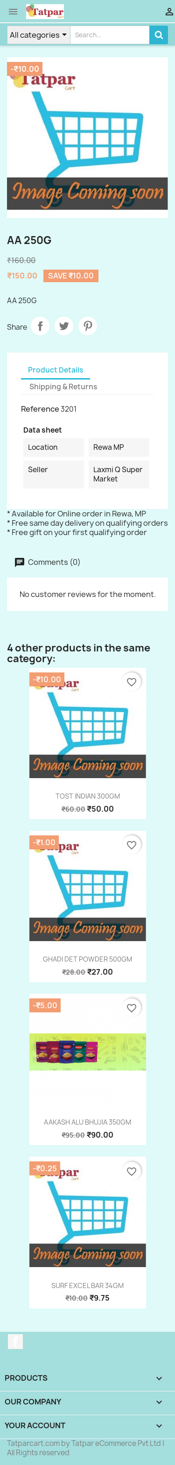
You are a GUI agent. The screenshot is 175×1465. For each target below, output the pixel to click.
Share (40, 326)
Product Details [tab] (55, 370)
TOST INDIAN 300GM (88, 796)
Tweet (64, 326)
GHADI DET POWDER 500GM (87, 959)
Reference (40, 409)
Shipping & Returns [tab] (63, 387)
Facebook (15, 1341)
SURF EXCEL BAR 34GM (87, 1285)
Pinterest (87, 326)
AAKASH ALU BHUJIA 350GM (87, 1122)
